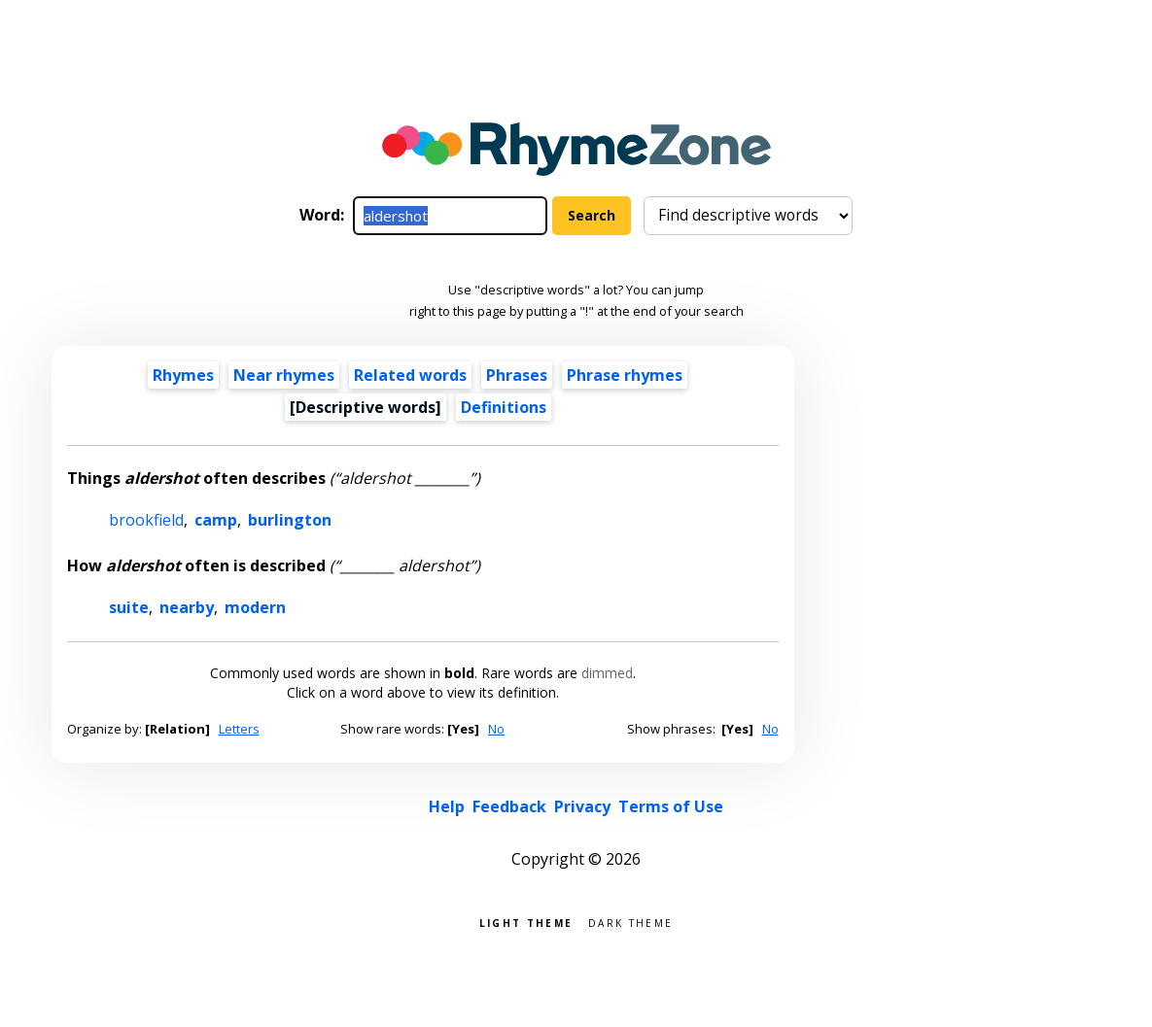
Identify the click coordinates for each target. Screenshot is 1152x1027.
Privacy (582, 806)
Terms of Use (670, 806)
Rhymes (183, 375)
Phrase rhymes (624, 375)
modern (255, 607)
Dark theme (630, 921)
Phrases (516, 375)
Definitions (503, 407)
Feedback (509, 806)
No (496, 728)
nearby (186, 607)
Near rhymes (283, 375)
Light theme (526, 921)
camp (215, 520)
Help (447, 806)
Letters (239, 728)
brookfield (146, 520)
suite (129, 607)
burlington (290, 520)
